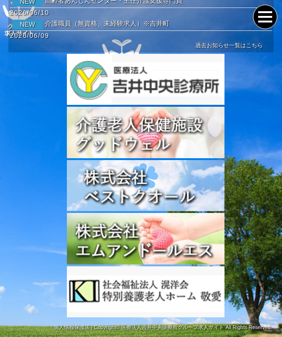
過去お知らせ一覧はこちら (229, 45)
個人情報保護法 (72, 327)
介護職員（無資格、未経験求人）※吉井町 (90, 23)
